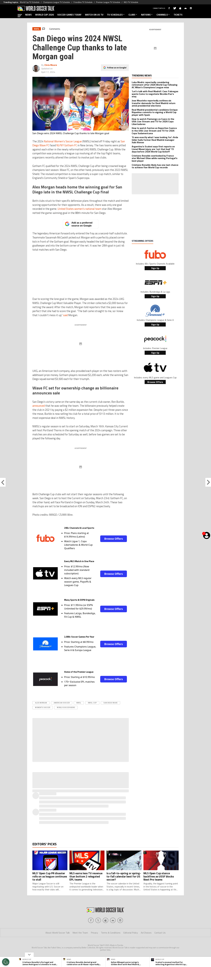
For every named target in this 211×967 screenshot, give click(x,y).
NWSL (78, 703)
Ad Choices (146, 932)
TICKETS (178, 14)
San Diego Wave (110, 703)
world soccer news (66, 707)
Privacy (94, 932)
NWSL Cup (92, 703)
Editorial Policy (130, 932)
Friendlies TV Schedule (83, 2)
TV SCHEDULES (116, 14)
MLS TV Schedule (131, 2)
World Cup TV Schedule (29, 2)
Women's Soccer (42, 707)
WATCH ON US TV (94, 14)
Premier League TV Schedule (108, 2)
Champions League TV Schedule (56, 2)
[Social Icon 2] (105, 920)
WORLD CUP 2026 (44, 14)
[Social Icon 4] (120, 920)
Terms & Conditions (110, 932)
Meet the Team (80, 932)
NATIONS (147, 14)
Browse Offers (113, 538)
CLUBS (133, 14)
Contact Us (160, 932)
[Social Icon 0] (91, 920)
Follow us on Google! (116, 67)
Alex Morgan (41, 703)
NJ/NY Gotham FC (66, 145)
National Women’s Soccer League (63, 141)
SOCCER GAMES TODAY (69, 14)
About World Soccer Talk (57, 932)
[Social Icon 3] (113, 920)
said (65, 315)
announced (38, 406)
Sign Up (155, 268)
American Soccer (62, 703)
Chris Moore (50, 65)
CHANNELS (163, 14)
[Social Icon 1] (98, 920)
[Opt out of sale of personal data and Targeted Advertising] (5, 962)
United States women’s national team (79, 209)
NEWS (28, 14)
